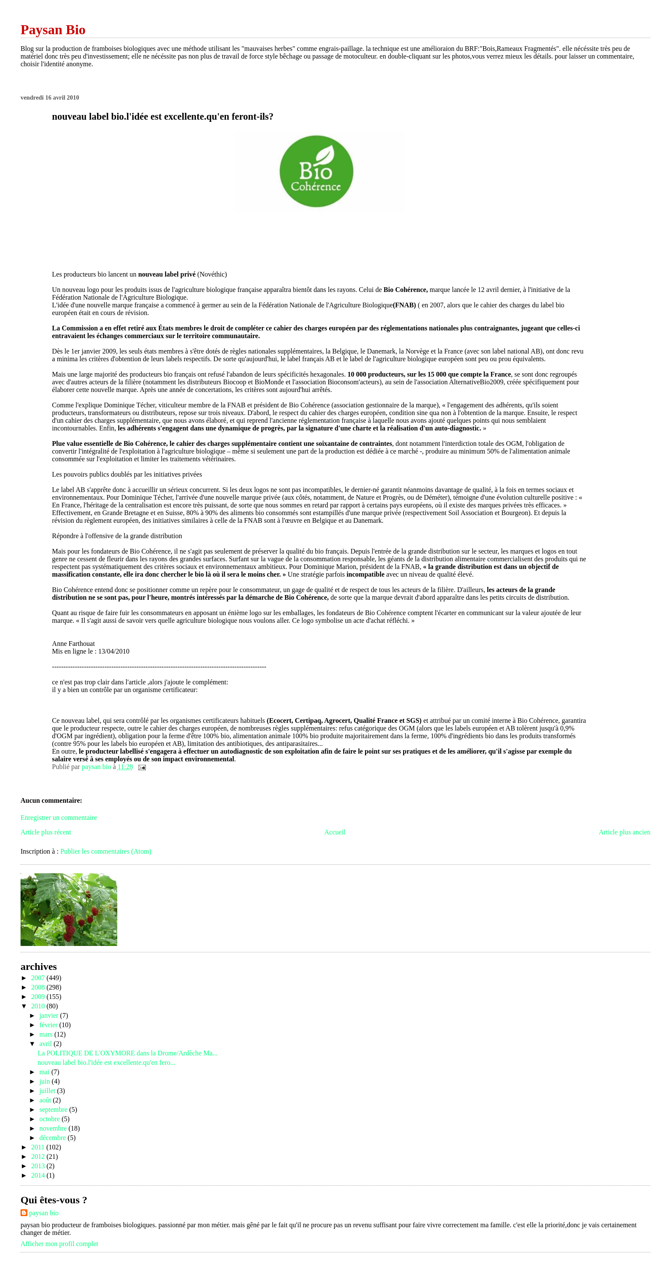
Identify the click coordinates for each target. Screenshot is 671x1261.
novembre (53, 1128)
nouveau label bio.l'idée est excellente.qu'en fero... (106, 1062)
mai (45, 1071)
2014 (39, 1175)
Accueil (335, 832)
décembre (53, 1137)
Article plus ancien (624, 832)
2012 (39, 1156)
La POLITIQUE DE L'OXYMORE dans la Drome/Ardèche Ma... (128, 1053)
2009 (39, 996)
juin (45, 1081)
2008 (39, 987)
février (49, 1024)
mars (46, 1034)
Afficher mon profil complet (59, 1243)
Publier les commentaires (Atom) (105, 851)
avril (46, 1043)
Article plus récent (46, 832)
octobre (50, 1119)
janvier (49, 1015)
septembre (54, 1109)
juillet (48, 1090)
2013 (39, 1166)
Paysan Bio (53, 29)
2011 (38, 1147)
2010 (39, 1006)
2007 (39, 977)
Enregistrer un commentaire (59, 817)
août (46, 1100)
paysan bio (44, 1213)
